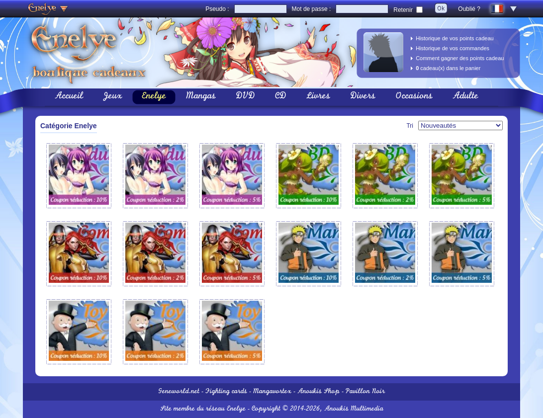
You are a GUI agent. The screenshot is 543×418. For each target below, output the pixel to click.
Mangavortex (272, 392)
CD (280, 97)
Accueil (69, 97)
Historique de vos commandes (452, 48)
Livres (318, 97)
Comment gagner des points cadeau (460, 58)
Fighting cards (226, 392)
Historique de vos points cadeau (455, 38)
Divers (362, 97)
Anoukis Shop (318, 392)
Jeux (112, 97)
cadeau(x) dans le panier (448, 68)
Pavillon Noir (365, 392)
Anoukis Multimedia (353, 409)
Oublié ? (469, 8)
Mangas (201, 97)
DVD (245, 97)
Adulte (465, 97)
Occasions (414, 97)
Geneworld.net (178, 392)
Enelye (154, 97)
